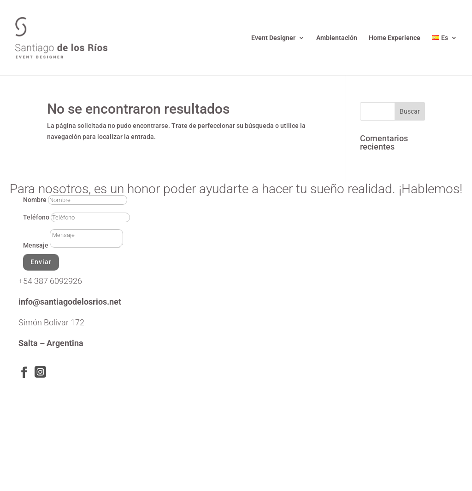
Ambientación (336, 38)
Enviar (41, 262)
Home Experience (394, 38)
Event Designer (273, 38)
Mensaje (35, 245)
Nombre (35, 199)
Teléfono (36, 217)
